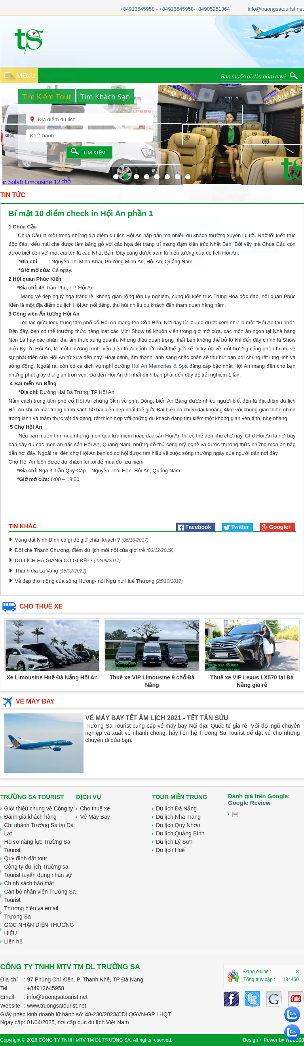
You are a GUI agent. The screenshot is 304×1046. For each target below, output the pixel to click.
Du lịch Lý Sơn (174, 842)
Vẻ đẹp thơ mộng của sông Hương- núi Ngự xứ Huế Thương (85, 581)
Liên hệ (13, 941)
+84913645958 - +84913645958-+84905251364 (175, 9)
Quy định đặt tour (26, 858)
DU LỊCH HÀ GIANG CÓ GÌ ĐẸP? (54, 560)
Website (10, 1005)
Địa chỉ (9, 979)
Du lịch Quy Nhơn (178, 825)
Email (7, 997)
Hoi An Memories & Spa (160, 366)
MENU (26, 75)
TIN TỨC (13, 195)
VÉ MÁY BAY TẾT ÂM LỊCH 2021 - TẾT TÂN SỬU (157, 718)
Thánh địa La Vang (37, 571)
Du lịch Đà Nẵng (176, 808)
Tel (4, 988)
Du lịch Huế (170, 850)
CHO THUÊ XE (31, 606)
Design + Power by (273, 1039)
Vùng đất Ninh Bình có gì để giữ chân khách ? (67, 540)
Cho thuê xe (95, 808)
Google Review (249, 802)
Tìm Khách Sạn (105, 96)
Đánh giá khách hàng (30, 817)
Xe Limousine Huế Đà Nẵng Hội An (51, 677)
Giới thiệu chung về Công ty (38, 808)
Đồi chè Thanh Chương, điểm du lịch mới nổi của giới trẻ (80, 550)
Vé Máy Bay (95, 817)
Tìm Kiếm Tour (46, 96)
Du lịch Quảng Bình (180, 833)
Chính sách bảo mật (29, 883)
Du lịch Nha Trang (178, 817)
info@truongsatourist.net (276, 9)
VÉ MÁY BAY (27, 701)
